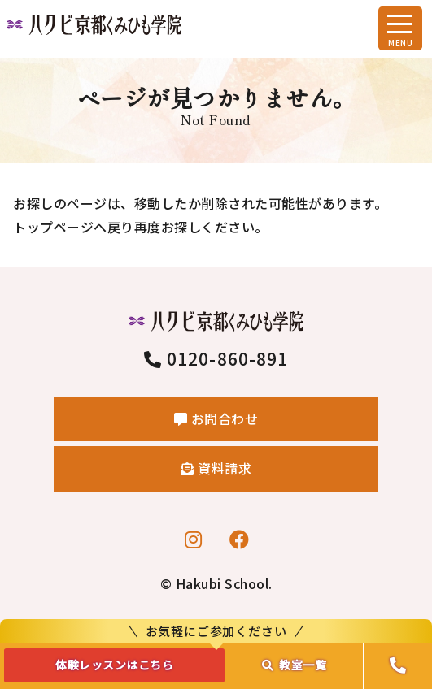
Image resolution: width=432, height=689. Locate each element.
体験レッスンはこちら (114, 664)
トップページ (53, 226)
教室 (294, 664)
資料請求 (216, 468)
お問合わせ (216, 418)
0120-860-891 (216, 358)
